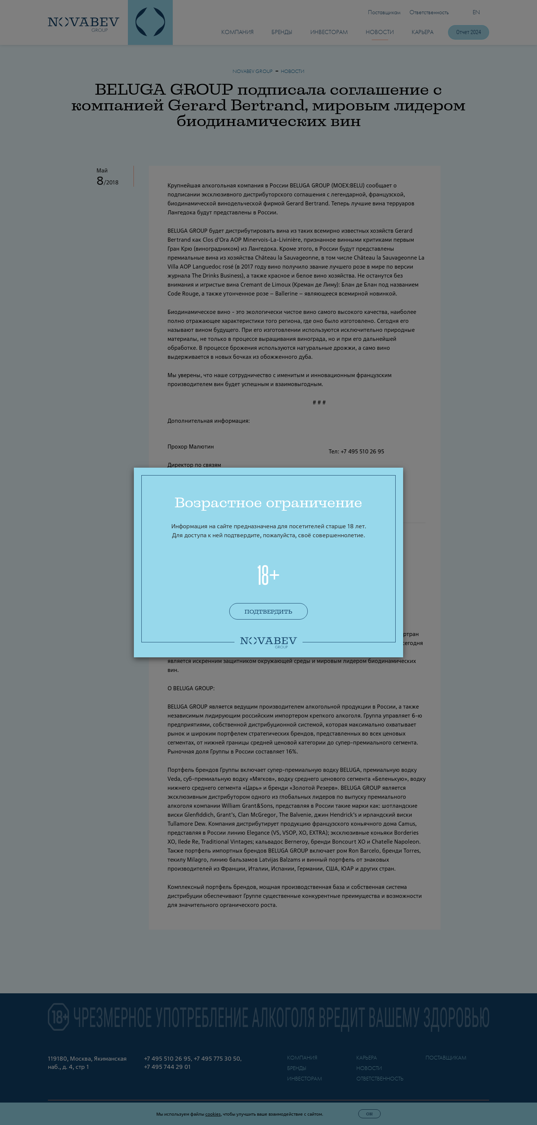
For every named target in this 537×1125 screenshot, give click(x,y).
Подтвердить (268, 611)
